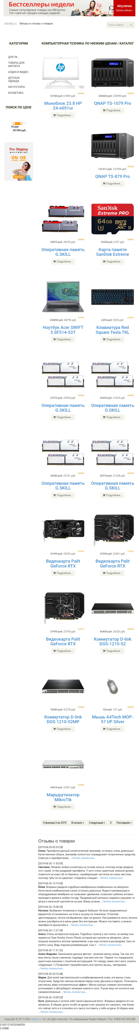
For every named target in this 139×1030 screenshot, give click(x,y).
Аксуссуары (16, 86)
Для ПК (13, 57)
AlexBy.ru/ (36, 1019)
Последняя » (124, 822)
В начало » (77, 822)
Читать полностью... (84, 858)
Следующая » (97, 822)
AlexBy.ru (10, 23)
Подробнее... (63, 115)
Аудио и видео (18, 72)
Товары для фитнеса (16, 64)
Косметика (16, 92)
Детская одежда (14, 79)
